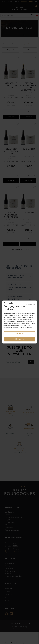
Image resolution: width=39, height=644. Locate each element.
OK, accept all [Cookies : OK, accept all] (19, 339)
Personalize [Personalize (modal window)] (20, 333)
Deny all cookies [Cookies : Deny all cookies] (30, 304)
